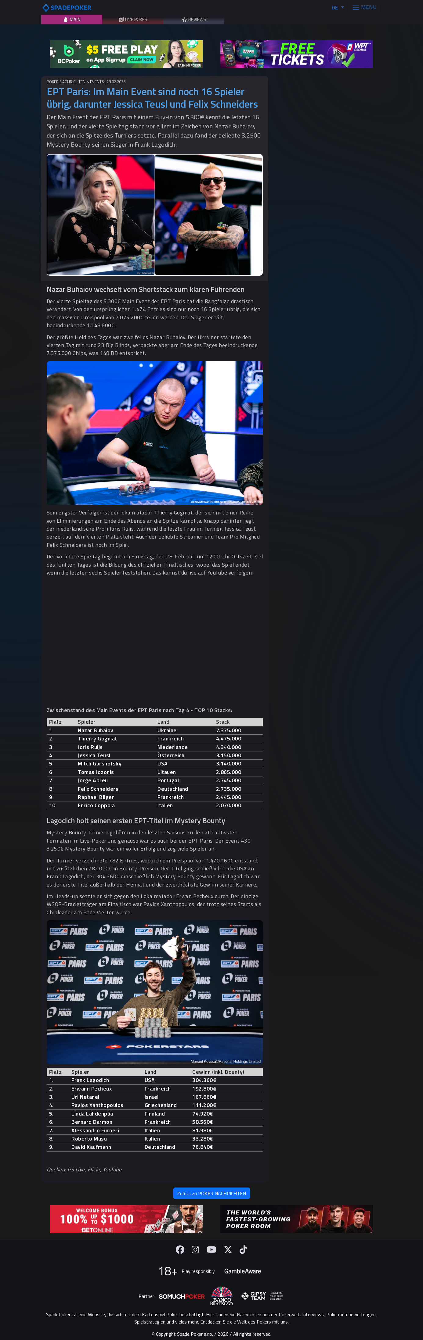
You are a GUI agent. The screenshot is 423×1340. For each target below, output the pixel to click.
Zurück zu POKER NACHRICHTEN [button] (211, 1193)
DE (335, 7)
